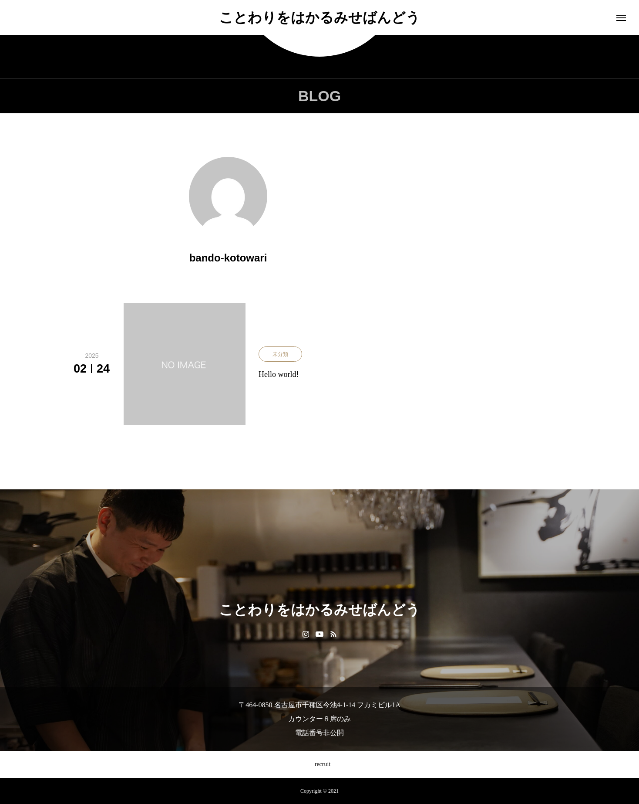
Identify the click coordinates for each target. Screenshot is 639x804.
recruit (320, 764)
